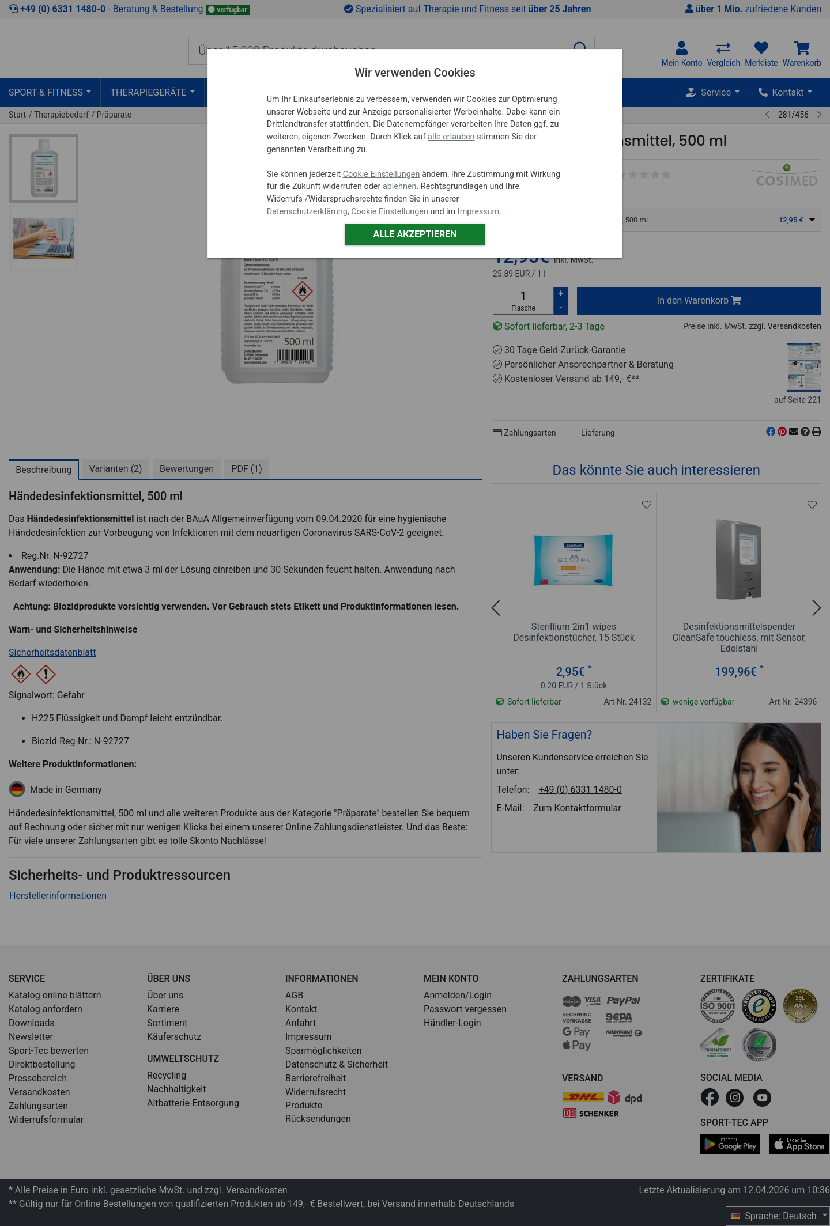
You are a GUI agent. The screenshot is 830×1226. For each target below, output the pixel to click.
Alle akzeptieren (414, 234)
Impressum (478, 212)
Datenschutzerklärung (307, 212)
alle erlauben (451, 137)
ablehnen (400, 186)
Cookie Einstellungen (381, 174)
